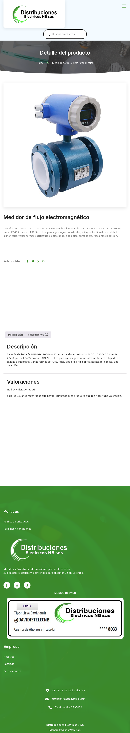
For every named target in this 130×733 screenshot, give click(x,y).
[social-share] (27, 261)
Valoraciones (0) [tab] (38, 335)
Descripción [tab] (15, 335)
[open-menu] (124, 6)
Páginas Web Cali (69, 730)
